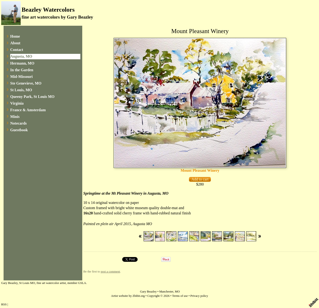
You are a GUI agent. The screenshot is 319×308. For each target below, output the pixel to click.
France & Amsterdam (28, 110)
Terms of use (180, 296)
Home (15, 36)
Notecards (18, 123)
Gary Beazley (148, 291)
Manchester (166, 291)
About (15, 43)
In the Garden (21, 70)
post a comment (110, 271)
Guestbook (19, 130)
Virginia (17, 103)
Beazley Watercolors (48, 9)
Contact (16, 50)
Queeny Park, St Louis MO (32, 97)
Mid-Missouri (21, 77)
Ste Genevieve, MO (25, 83)
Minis (14, 117)
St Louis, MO (21, 90)
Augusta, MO (21, 56)
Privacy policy (199, 296)
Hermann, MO (22, 63)
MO (177, 291)
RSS (4, 304)
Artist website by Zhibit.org (128, 296)
